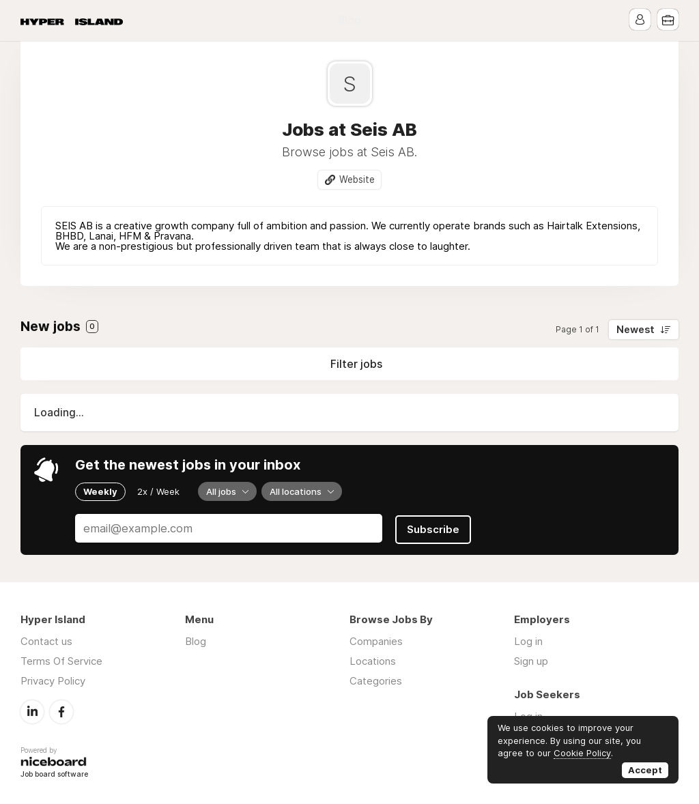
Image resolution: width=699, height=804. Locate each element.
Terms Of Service (61, 660)
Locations (373, 660)
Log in (528, 640)
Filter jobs (356, 364)
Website (357, 179)
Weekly (100, 491)
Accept (645, 769)
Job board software (54, 773)
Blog (349, 20)
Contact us (46, 640)
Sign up (531, 660)
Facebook (61, 710)
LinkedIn (32, 710)
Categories (376, 680)
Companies (376, 640)
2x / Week (158, 491)
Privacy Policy (52, 680)
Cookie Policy (582, 752)
